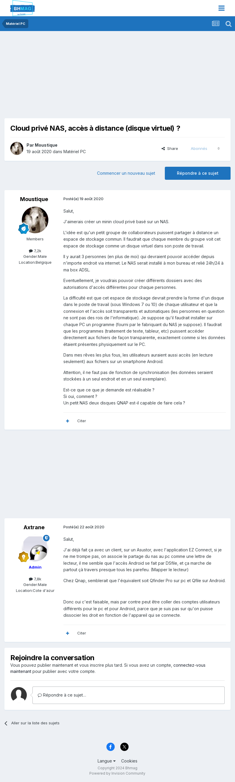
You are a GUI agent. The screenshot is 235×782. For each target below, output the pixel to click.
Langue (107, 760)
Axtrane (34, 527)
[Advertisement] (73, 76)
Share (170, 148)
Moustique (46, 145)
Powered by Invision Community (117, 773)
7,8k (35, 579)
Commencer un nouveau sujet (126, 173)
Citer (81, 420)
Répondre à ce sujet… (62, 694)
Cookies (129, 760)
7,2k (35, 250)
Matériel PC (74, 151)
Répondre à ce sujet (197, 173)
